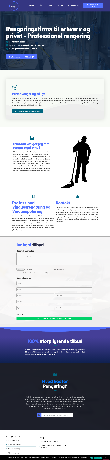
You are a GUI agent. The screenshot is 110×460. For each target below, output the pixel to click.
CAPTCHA (19, 314)
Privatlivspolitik (98, 457)
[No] (106, 458)
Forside (31, 5)
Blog (51, 5)
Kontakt (60, 5)
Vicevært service (73, 5)
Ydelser (41, 5)
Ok (91, 457)
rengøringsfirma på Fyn (32, 98)
